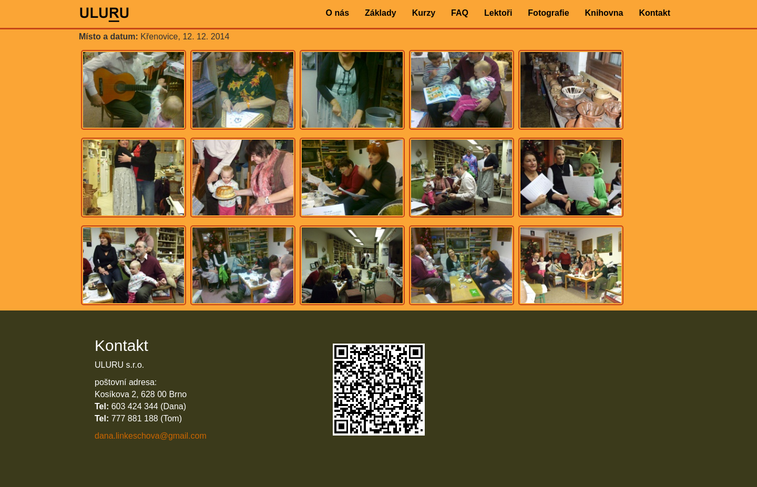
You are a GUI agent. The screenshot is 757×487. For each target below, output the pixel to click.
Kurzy (423, 12)
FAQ (459, 12)
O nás (337, 12)
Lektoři (498, 12)
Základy (380, 12)
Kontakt (654, 12)
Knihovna (604, 12)
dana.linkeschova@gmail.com (151, 435)
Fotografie (548, 12)
